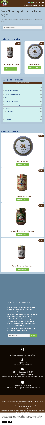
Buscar (33, 335)
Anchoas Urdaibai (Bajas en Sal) (12, 94)
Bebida (7, 97)
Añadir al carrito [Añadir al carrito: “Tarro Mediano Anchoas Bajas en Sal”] (22, 234)
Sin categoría (8, 119)
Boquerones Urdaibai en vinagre (13, 105)
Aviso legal (17, 412)
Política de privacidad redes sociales (35, 410)
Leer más (4, 421)
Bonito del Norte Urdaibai (11, 101)
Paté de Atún (10, 111)
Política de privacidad (21, 410)
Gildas (6, 116)
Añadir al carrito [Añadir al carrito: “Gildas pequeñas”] (34, 67)
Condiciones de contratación (8, 410)
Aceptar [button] (10, 421)
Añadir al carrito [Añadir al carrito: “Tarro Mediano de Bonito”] (22, 199)
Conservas (7, 108)
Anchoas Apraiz (9, 87)
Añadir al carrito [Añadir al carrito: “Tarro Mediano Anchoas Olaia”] (10, 69)
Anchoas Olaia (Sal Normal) (11, 90)
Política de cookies (26, 412)
